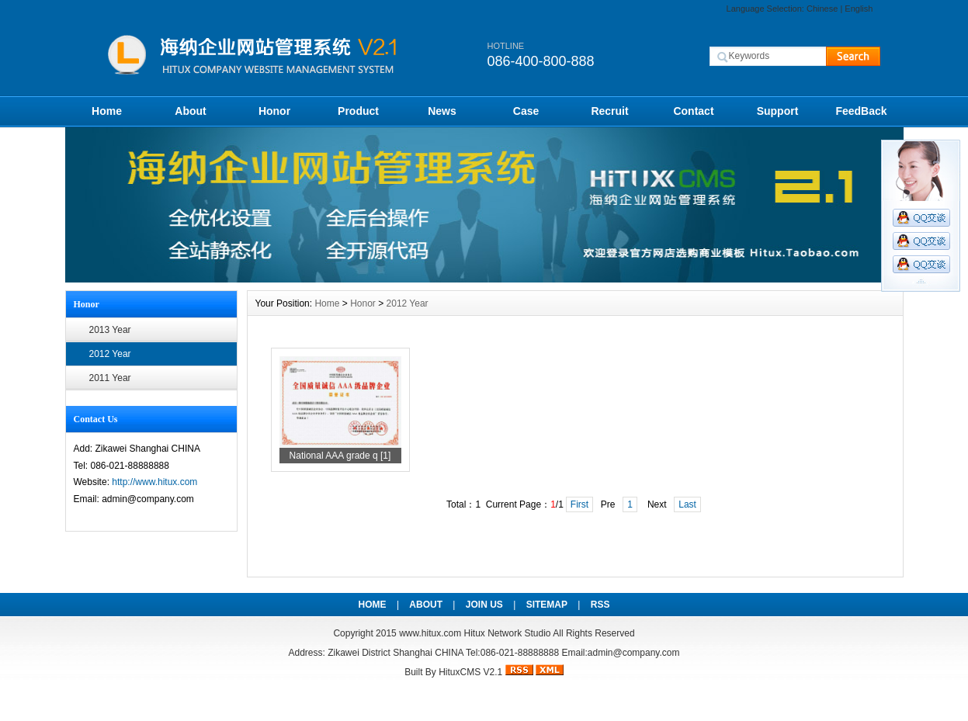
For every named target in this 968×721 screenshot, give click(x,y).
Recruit (609, 111)
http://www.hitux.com (154, 482)
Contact (693, 111)
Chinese (822, 8)
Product (358, 111)
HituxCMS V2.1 (470, 672)
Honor (274, 111)
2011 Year (110, 378)
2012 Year (110, 353)
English (859, 8)
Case (526, 111)
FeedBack (860, 111)
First (579, 504)
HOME (373, 604)
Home (107, 111)
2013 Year (110, 329)
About (190, 111)
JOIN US (484, 604)
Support (778, 111)
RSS (600, 604)
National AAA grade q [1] (340, 455)
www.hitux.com (430, 633)
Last (687, 504)
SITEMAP (546, 604)
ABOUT (425, 604)
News (442, 111)
